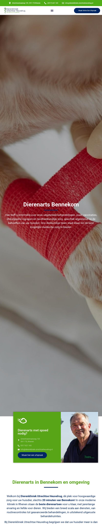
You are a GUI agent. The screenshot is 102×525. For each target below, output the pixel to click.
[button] (52, 10)
